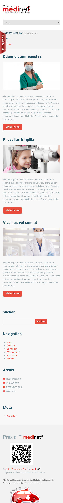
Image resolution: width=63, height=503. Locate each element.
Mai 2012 (10, 391)
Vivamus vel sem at (20, 223)
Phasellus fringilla (18, 140)
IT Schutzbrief (13, 352)
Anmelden (11, 416)
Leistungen (12, 348)
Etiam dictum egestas (22, 57)
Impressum (12, 355)
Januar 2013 (12, 383)
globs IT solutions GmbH (16, 469)
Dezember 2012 (14, 387)
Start (9, 342)
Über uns (11, 345)
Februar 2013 (13, 378)
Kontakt (10, 358)
